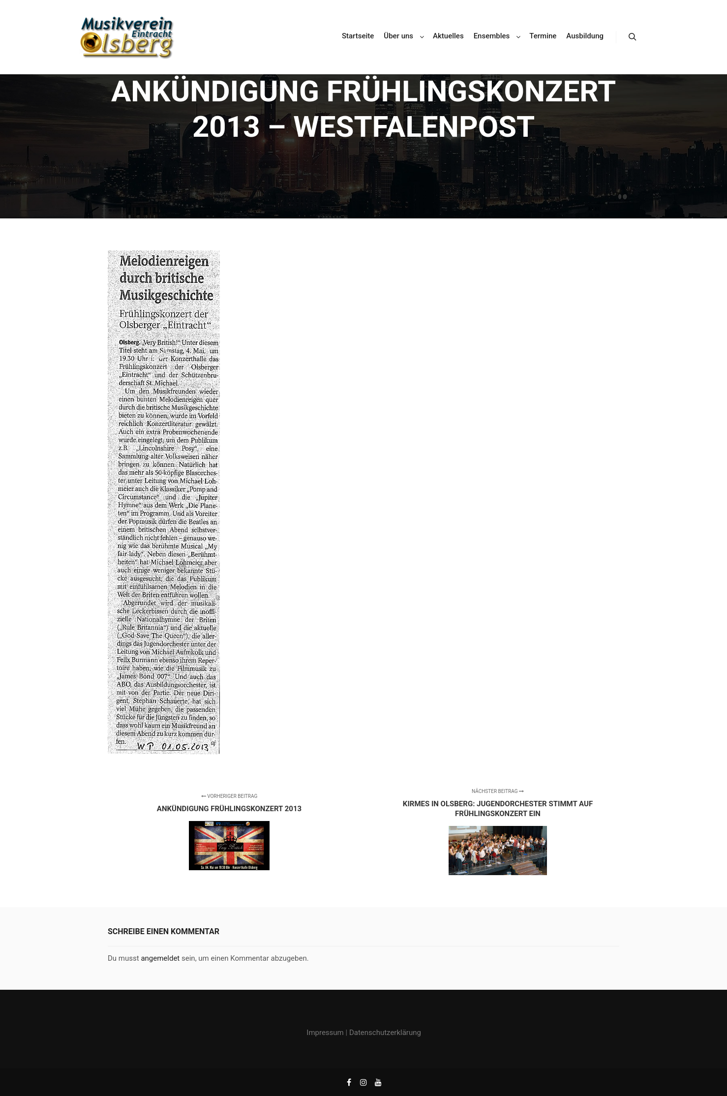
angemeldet (160, 958)
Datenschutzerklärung (385, 1032)
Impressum (324, 1032)
